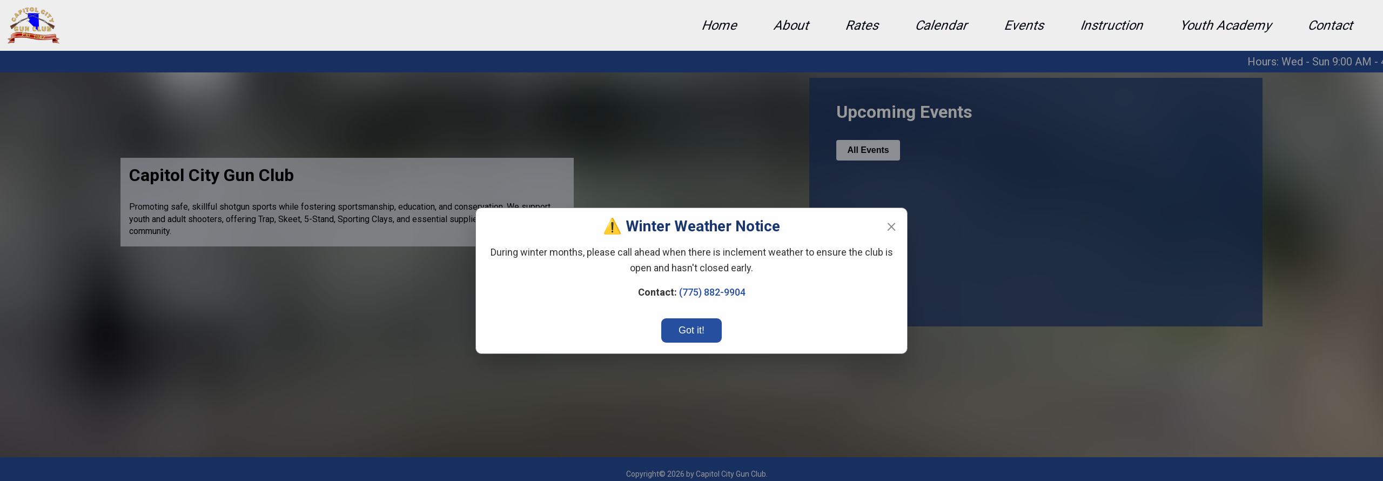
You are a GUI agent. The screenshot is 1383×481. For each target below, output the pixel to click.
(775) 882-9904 (712, 292)
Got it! (691, 330)
